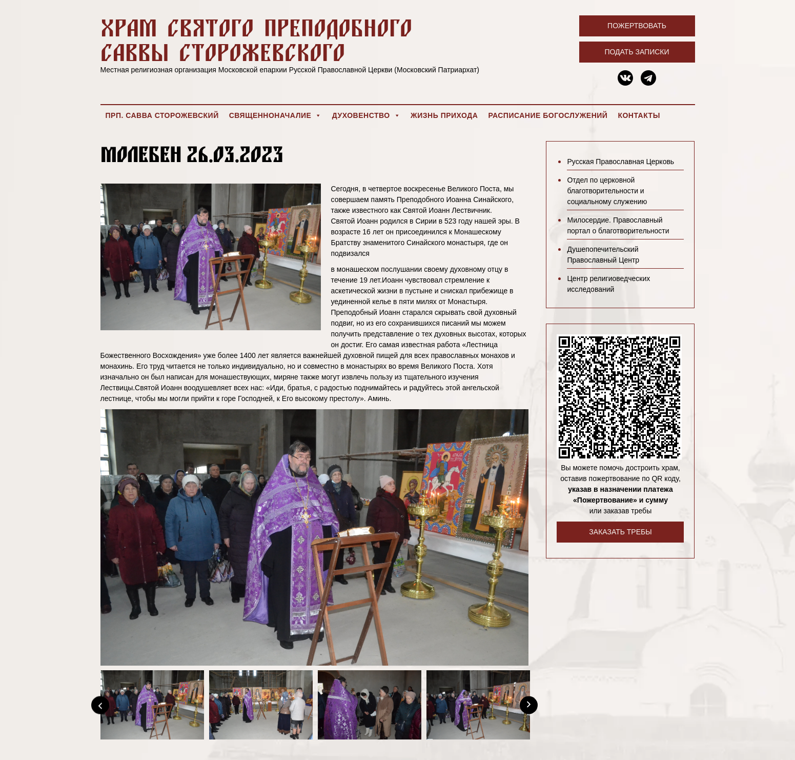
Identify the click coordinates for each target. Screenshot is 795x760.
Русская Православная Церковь (620, 161)
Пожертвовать (636, 26)
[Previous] (100, 705)
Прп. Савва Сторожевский (162, 115)
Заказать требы (620, 532)
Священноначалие (275, 115)
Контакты (639, 115)
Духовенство (366, 115)
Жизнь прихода (444, 115)
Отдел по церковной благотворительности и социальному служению (607, 191)
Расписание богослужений (547, 115)
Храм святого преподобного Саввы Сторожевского (256, 39)
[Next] (529, 705)
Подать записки (636, 52)
